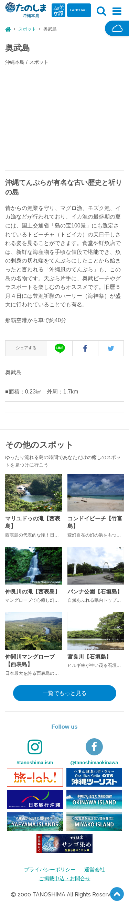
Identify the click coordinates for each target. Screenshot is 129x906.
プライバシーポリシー (49, 869)
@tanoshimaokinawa (94, 751)
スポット (27, 29)
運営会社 (96, 869)
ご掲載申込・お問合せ (64, 878)
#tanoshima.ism (35, 751)
